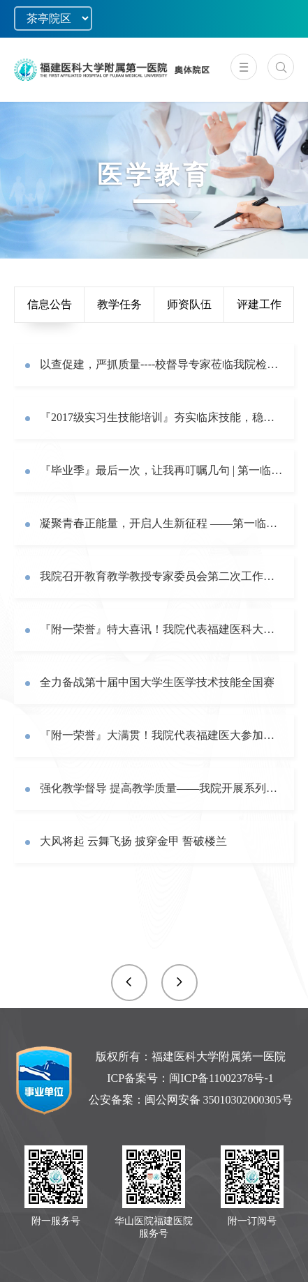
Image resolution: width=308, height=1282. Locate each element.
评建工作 (259, 304)
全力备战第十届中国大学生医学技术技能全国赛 (157, 682)
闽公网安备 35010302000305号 (219, 1100)
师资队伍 (189, 304)
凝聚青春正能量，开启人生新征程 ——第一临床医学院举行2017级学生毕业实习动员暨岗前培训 (162, 523)
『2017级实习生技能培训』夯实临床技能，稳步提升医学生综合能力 (162, 417)
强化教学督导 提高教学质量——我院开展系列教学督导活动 (162, 788)
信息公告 (49, 304)
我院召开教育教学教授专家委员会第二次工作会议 (162, 576)
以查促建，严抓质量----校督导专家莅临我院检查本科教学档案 (162, 364)
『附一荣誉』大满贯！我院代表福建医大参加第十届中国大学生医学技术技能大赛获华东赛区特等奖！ (162, 735)
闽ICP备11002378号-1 (221, 1078)
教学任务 (119, 304)
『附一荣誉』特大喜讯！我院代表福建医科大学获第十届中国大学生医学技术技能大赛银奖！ (162, 629)
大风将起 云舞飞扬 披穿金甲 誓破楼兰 (133, 841)
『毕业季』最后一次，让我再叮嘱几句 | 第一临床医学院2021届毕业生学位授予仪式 (162, 470)
